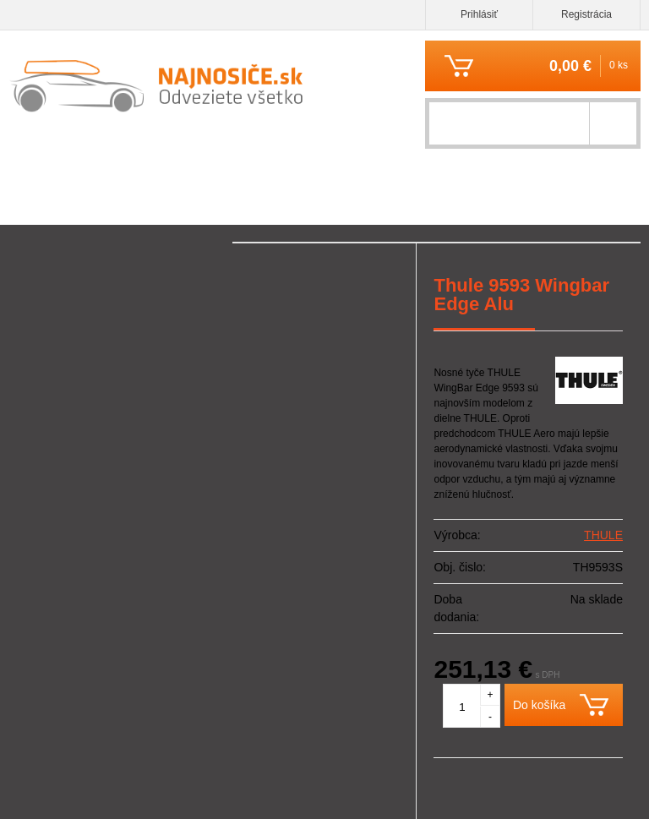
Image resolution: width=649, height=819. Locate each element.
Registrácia (586, 14)
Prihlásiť (479, 14)
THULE (603, 535)
